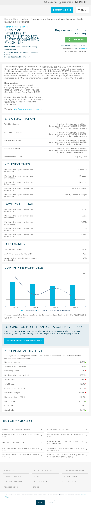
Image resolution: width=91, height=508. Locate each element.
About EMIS (9, 471)
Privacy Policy (69, 476)
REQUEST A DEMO (62, 10)
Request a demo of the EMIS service (24, 341)
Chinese (83, 48)
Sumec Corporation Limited (16, 429)
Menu (82, 10)
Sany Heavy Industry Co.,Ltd (61, 429)
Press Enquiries (41, 482)
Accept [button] (40, 502)
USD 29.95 (76, 39)
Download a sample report (76, 51)
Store (36, 487)
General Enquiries (13, 482)
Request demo (11, 487)
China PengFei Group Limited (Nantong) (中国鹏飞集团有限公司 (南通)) (65, 456)
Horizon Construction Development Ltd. (65, 436)
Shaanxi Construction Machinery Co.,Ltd (20, 449)
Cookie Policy (69, 482)
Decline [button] (50, 502)
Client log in (81, 2)
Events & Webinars (42, 471)
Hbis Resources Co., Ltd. (14, 442)
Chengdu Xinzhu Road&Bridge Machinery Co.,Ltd (20, 456)
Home (7, 19)
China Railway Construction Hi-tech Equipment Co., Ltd (65, 442)
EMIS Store (66, 2)
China (15, 19)
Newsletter (39, 476)
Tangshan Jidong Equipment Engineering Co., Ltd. (65, 449)
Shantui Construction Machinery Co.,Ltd (20, 436)
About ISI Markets (12, 476)
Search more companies (16, 27)
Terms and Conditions (73, 471)
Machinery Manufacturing (32, 19)
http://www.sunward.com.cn (28, 109)
